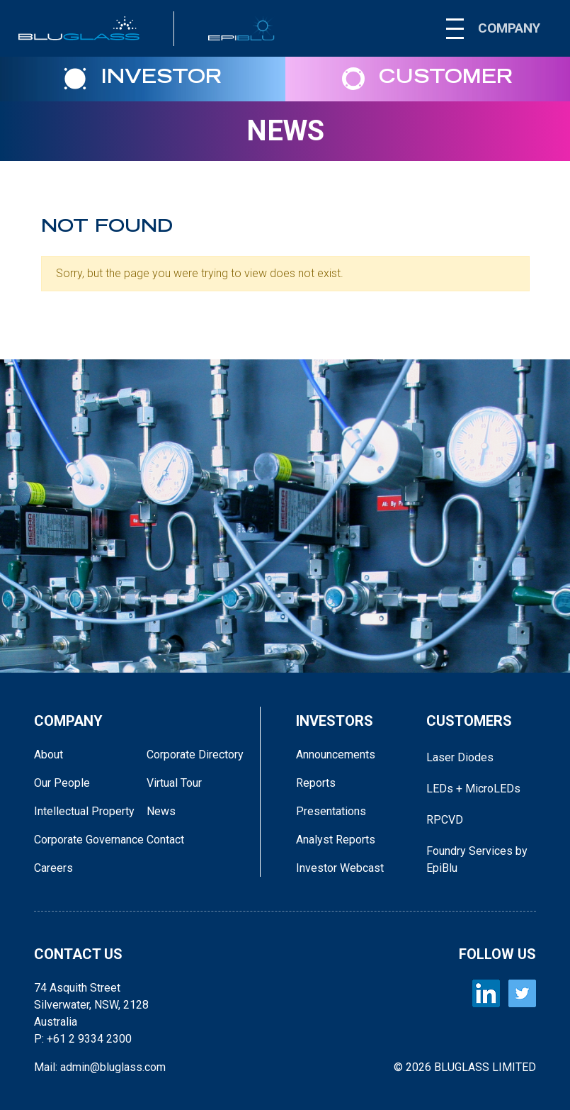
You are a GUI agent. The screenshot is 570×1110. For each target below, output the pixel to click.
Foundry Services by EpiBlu (477, 859)
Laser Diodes (460, 757)
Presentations (331, 811)
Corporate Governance (89, 839)
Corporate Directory (195, 754)
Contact (165, 839)
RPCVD (444, 819)
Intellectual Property (84, 811)
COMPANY (509, 28)
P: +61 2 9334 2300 (83, 1038)
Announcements (335, 754)
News (285, 130)
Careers (53, 868)
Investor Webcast (340, 868)
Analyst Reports (335, 839)
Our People (62, 783)
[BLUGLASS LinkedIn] (486, 993)
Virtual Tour (174, 783)
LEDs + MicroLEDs (473, 788)
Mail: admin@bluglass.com (100, 1067)
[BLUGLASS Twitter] (522, 993)
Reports (316, 783)
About (48, 754)
